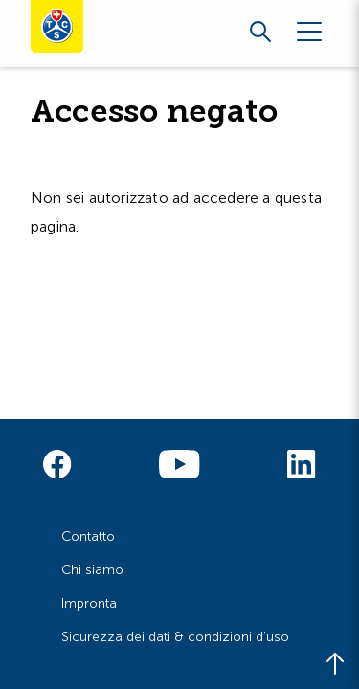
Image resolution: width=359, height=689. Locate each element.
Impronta (89, 603)
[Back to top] (335, 665)
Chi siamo (92, 570)
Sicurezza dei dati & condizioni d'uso (175, 637)
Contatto (88, 536)
